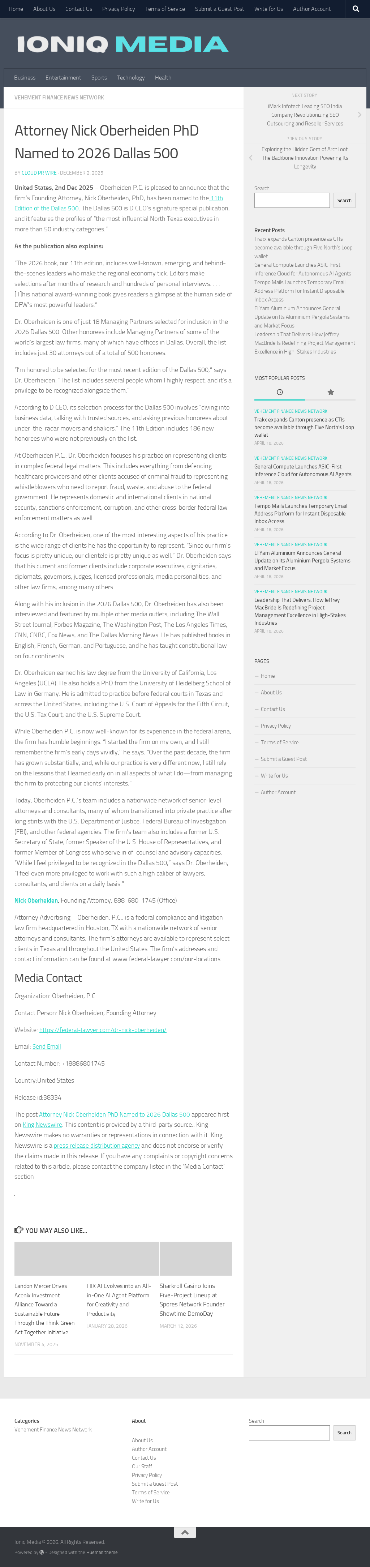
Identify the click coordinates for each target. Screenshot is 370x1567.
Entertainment (63, 77)
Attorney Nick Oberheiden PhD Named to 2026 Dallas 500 (117, 1114)
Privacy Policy (118, 8)
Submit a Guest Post (219, 8)
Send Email (48, 1046)
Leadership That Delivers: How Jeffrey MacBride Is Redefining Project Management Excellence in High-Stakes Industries (304, 343)
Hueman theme (102, 1552)
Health (163, 77)
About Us (44, 8)
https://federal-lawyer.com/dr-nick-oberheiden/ (105, 1029)
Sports (99, 77)
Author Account (312, 8)
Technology (131, 77)
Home (16, 8)
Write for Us (268, 8)
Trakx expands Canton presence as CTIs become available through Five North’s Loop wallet (303, 248)
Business (24, 77)
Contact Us (78, 8)
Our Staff (142, 1466)
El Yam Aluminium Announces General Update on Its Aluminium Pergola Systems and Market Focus (302, 317)
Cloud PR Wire (39, 173)
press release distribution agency (98, 1145)
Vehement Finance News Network (63, 97)
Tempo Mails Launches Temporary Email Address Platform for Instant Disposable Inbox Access (299, 291)
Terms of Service (165, 8)
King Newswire (55, 1124)
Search (262, 188)
